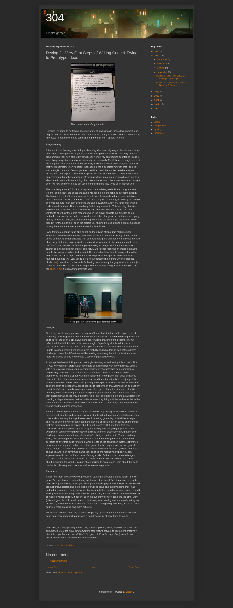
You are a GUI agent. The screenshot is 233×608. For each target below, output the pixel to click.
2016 (157, 108)
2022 (157, 96)
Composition (160, 125)
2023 (157, 91)
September (162, 72)
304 (55, 17)
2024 (157, 55)
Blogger (129, 592)
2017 (157, 104)
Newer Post (52, 567)
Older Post (134, 567)
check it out (56, 269)
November (162, 63)
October (161, 68)
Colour (157, 122)
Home (93, 567)
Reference (159, 133)
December (162, 59)
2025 (157, 51)
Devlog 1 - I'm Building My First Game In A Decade (171, 83)
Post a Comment (59, 561)
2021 (157, 100)
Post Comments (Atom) (70, 572)
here (55, 262)
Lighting (157, 129)
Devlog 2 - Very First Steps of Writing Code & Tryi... (170, 77)
